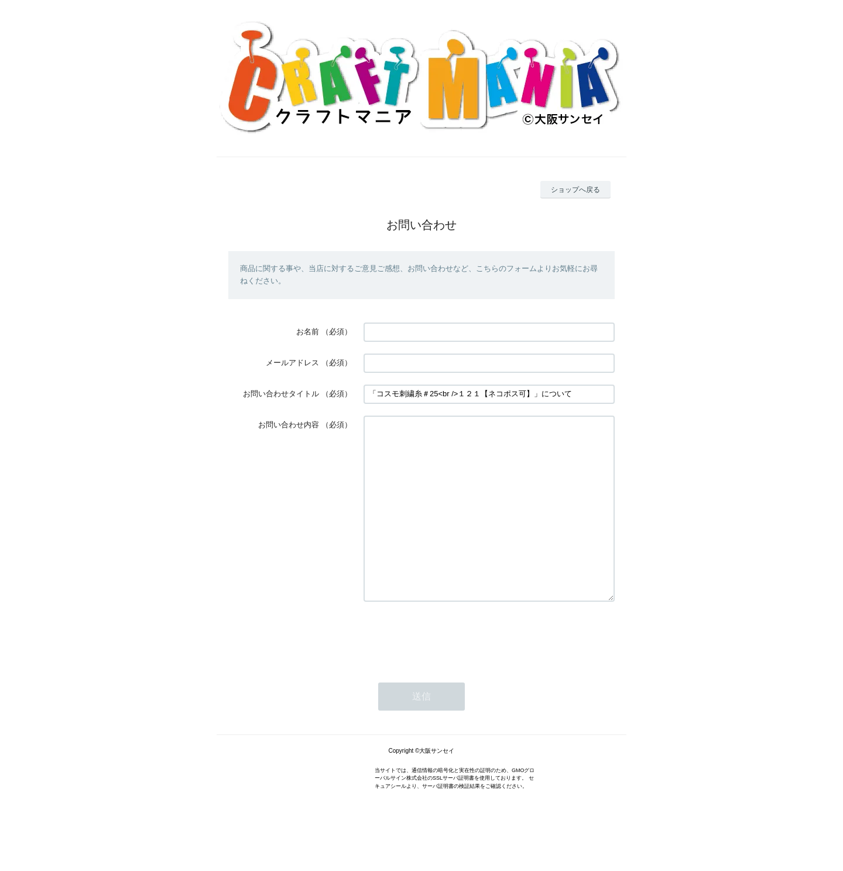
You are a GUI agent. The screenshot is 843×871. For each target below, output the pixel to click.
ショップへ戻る (575, 190)
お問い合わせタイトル (281, 393)
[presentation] (453, 671)
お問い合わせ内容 (288, 424)
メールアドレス (292, 362)
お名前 (307, 331)
